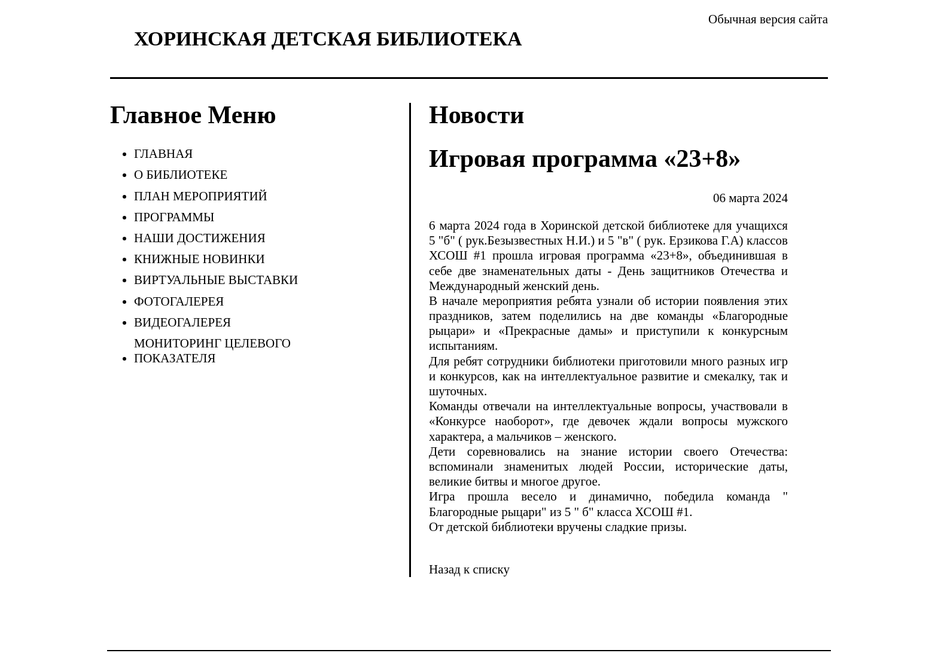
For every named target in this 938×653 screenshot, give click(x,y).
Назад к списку (469, 569)
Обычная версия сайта (768, 19)
